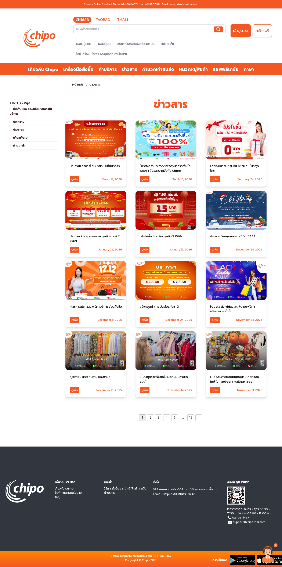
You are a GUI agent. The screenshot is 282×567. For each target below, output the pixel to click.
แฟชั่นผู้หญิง (83, 44)
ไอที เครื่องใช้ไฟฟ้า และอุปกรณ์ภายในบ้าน (101, 54)
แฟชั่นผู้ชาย (104, 44)
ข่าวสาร (129, 69)
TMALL (123, 19)
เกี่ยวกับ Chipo (43, 69)
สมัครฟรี (262, 31)
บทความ (19, 121)
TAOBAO (103, 19)
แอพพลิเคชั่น (226, 69)
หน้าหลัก (78, 84)
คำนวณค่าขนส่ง (158, 69)
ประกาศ (18, 129)
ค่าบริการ (108, 69)
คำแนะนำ (19, 145)
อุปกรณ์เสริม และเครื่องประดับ (136, 44)
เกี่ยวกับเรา (20, 137)
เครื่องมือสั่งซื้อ (78, 69)
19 (190, 417)
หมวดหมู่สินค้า (193, 69)
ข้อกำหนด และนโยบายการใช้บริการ (31, 111)
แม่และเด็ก (167, 44)
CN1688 (82, 19)
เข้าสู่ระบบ (240, 30)
